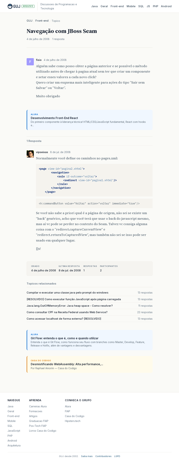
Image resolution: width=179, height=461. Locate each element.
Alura (68, 406)
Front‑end (117, 6)
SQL (141, 6)
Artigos (33, 416)
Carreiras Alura (38, 406)
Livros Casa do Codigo (42, 430)
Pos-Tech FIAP (38, 425)
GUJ (29, 20)
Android (166, 6)
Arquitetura (14, 445)
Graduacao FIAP (38, 420)
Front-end (42, 20)
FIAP (67, 411)
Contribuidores (103, 456)
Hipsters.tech (72, 420)
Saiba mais (87, 456)
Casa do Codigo (74, 416)
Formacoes (35, 411)
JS (148, 6)
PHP (155, 6)
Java (94, 6)
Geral (104, 6)
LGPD (117, 456)
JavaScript (14, 430)
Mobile (131, 6)
